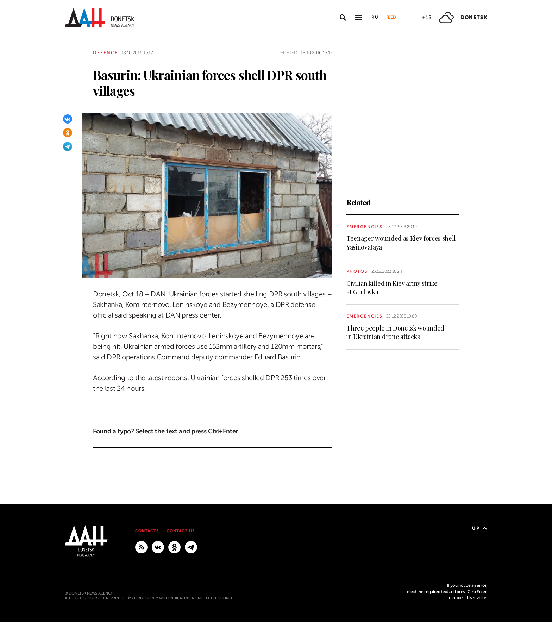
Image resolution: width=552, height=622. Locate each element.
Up (479, 528)
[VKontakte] (67, 119)
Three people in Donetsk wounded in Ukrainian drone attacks (395, 332)
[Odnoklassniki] (67, 132)
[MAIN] (191, 547)
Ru (375, 17)
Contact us (181, 531)
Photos (357, 271)
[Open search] (343, 17)
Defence (105, 52)
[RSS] (141, 547)
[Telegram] (67, 146)
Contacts (147, 531)
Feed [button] (391, 17)
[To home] (99, 17)
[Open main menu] (358, 17)
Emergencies (364, 226)
